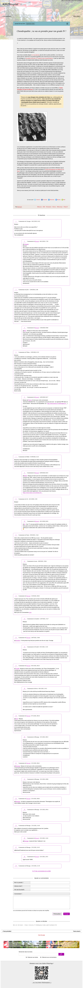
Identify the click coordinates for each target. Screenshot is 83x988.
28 (24, 856)
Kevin (16, 718)
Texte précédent (6, 16)
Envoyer (66, 914)
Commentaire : (18, 894)
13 (16, 596)
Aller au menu (71, 0)
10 (24, 521)
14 (24, 618)
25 (16, 825)
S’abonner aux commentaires (48, 957)
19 (16, 715)
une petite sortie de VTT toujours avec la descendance (39, 58)
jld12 (25, 330)
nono (30, 612)
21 (16, 763)
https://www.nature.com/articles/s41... (33, 492)
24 (24, 809)
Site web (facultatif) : (19, 889)
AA (24, 524)
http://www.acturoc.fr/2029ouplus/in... (57, 403)
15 (16, 637)
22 (24, 779)
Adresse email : (18, 886)
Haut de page (41, 935)
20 (24, 737)
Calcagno (26, 244)
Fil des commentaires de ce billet (41, 871)
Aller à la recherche (78, 0)
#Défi (44, 206)
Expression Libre (30, 23)
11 (16, 535)
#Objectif (65, 206)
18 (24, 688)
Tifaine (29, 400)
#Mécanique (60, 206)
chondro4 (17, 640)
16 (24, 647)
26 (24, 838)
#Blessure (39, 206)
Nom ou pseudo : (19, 882)
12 (24, 561)
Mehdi (25, 475)
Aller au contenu (65, 0)
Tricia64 (17, 668)
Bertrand (19, 207)
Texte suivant (77, 16)
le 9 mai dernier (35, 55)
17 (16, 665)
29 (16, 865)
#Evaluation (48, 206)
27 (16, 847)
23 (16, 798)
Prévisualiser (57, 914)
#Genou (54, 206)
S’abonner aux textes (32, 957)
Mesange (17, 766)
